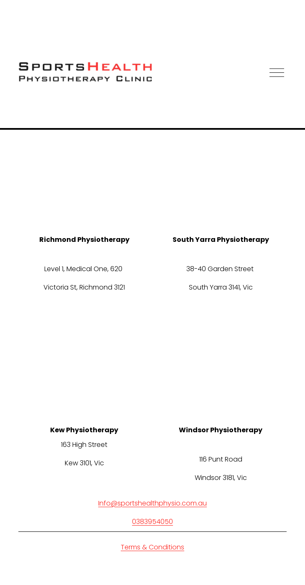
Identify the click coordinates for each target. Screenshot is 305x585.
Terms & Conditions (152, 547)
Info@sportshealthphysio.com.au (152, 503)
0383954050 (152, 521)
